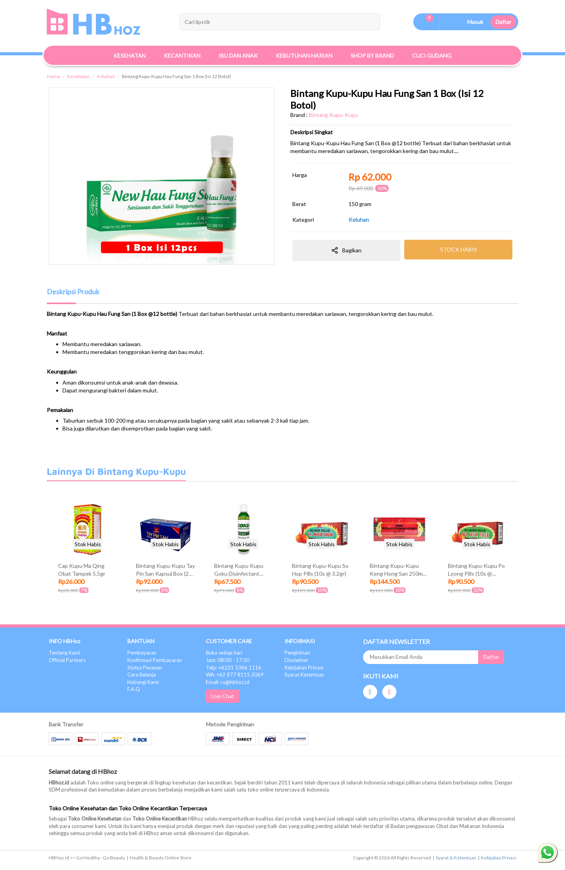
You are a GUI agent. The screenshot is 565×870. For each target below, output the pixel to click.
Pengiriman (297, 652)
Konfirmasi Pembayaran (154, 660)
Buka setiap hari (224, 652)
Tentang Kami (64, 652)
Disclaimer (296, 660)
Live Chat (222, 696)
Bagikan (346, 250)
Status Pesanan (144, 667)
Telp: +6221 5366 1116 (233, 667)
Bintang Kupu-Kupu (333, 114)
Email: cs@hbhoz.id (227, 682)
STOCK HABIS (458, 249)
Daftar (503, 21)
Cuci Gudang (431, 55)
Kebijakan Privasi (303, 667)
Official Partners (67, 660)
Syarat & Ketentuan (456, 858)
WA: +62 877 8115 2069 (235, 674)
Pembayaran (141, 652)
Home (53, 76)
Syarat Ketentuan (304, 674)
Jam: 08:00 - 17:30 (227, 660)
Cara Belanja (141, 674)
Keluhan (106, 76)
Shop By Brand (372, 55)
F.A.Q (133, 689)
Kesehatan (78, 76)
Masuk (475, 21)
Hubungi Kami (143, 682)
